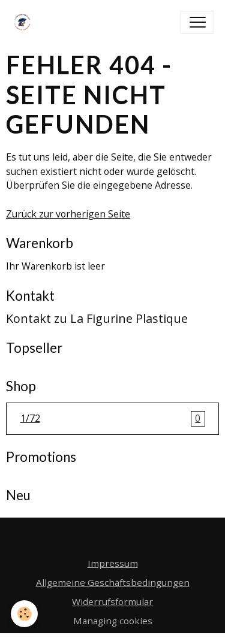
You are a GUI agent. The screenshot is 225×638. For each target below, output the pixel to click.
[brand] (25, 22)
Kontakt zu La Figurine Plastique (97, 318)
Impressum (113, 563)
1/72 (112, 419)
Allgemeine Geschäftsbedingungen (113, 582)
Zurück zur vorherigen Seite (68, 213)
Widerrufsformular (112, 601)
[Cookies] (24, 613)
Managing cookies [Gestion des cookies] (112, 621)
